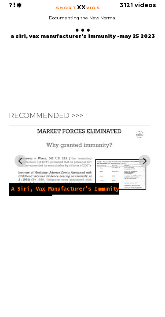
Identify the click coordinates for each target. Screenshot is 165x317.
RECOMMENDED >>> (46, 115)
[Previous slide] (20, 161)
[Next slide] (144, 161)
